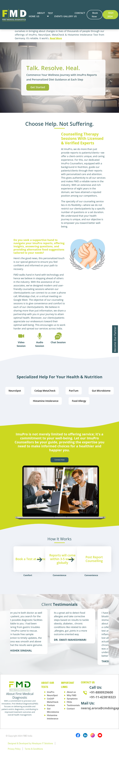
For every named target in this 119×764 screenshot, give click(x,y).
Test (50, 13)
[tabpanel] (34, 631)
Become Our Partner (115, 339)
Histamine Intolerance (45, 400)
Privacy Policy (14, 748)
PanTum (73, 390)
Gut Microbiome (101, 390)
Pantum (51, 705)
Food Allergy (79, 400)
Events (58, 16)
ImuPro (50, 692)
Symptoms (72, 698)
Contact (71, 708)
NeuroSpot (15, 390)
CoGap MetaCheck (45, 390)
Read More (56, 38)
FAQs (69, 702)
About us (71, 692)
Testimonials (73, 705)
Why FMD (71, 695)
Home (32, 16)
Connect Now (60, 460)
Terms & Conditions (34, 748)
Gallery (68, 16)
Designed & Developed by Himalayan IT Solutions (30, 743)
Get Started (37, 87)
